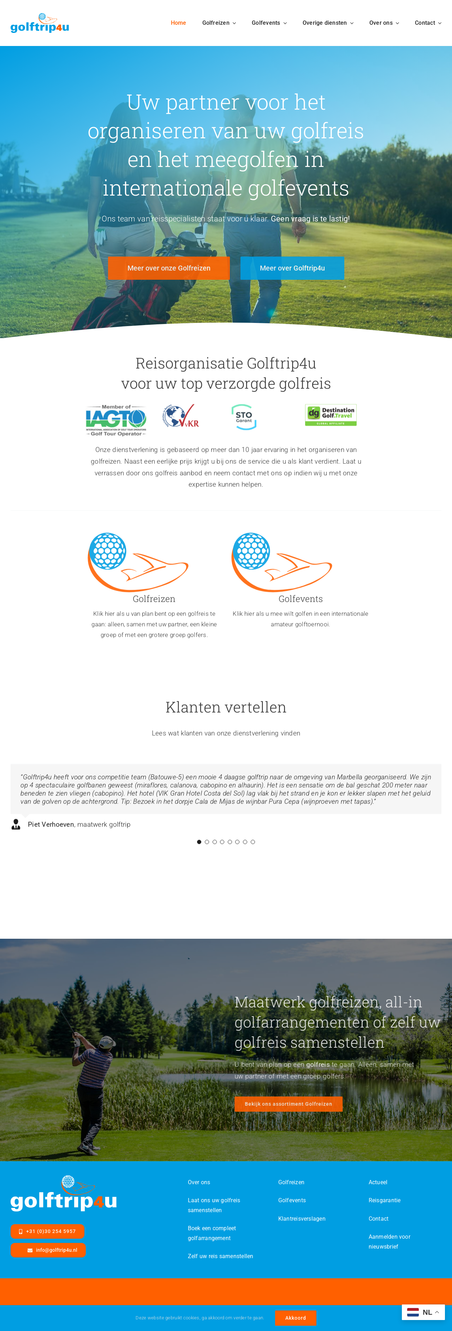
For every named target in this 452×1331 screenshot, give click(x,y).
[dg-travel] (331, 413)
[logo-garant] (244, 413)
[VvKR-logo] (181, 413)
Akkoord (295, 1318)
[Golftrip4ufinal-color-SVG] (40, 16)
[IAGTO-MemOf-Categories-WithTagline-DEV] (116, 413)
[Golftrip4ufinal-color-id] (138, 539)
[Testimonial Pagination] (199, 848)
